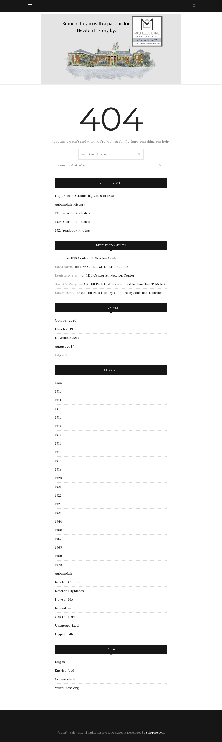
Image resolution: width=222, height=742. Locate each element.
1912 (58, 409)
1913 (58, 417)
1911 (58, 400)
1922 (58, 495)
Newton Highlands (69, 591)
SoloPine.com (155, 732)
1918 (58, 461)
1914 (58, 426)
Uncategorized (67, 625)
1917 (58, 452)
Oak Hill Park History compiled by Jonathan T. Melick (123, 284)
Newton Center (67, 582)
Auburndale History (70, 204)
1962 (58, 539)
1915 (58, 435)
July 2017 (61, 355)
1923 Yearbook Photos (72, 230)
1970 (58, 565)
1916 (58, 443)
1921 (58, 487)
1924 (58, 513)
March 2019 (64, 329)
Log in (60, 662)
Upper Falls (64, 634)
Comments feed (67, 679)
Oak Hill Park (65, 617)
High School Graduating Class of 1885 (84, 196)
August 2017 (64, 346)
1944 (58, 521)
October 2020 (65, 320)
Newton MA (64, 599)
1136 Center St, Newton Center (95, 258)
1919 (58, 469)
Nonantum (63, 608)
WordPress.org (67, 688)
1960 (58, 530)
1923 (58, 504)
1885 (58, 383)
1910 (58, 391)
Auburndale (63, 573)
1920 (58, 478)
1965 (58, 547)
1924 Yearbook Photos (72, 222)
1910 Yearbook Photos (72, 213)
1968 (58, 556)
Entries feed (64, 670)
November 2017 (67, 338)
